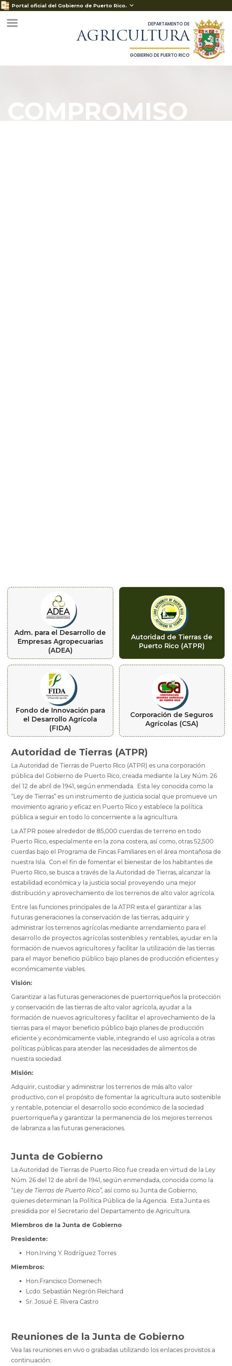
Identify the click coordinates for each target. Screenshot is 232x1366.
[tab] (60, 623)
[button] (12, 23)
